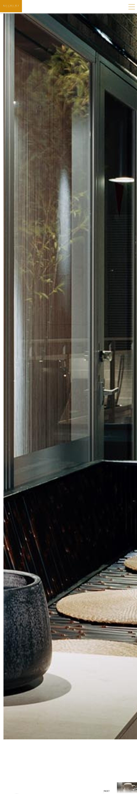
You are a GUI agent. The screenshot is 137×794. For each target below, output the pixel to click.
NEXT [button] (107, 791)
